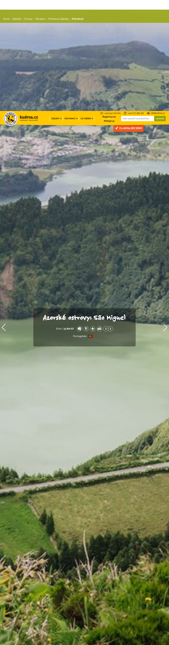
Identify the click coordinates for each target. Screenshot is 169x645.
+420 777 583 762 (135, 2)
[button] (4, 221)
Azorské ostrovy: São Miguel (84, 211)
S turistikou (140, 569)
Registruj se (109, 5)
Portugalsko (80, 230)
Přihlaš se (109, 10)
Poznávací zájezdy (143, 565)
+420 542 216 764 (112, 2)
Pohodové (140, 572)
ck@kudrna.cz (158, 2)
